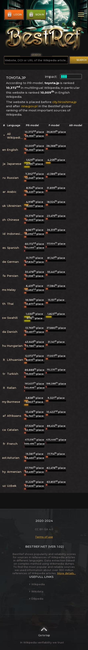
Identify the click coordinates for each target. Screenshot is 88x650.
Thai (10, 304)
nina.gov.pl (29, 106)
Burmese (13, 402)
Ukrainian (14, 206)
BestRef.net (36, 546)
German (13, 262)
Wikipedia (37, 584)
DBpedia (36, 598)
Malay (11, 290)
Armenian (14, 472)
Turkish (12, 374)
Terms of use (44, 536)
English (12, 150)
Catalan (12, 430)
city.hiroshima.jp (64, 102)
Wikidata (36, 591)
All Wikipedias (15, 135)
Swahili (12, 318)
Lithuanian (15, 360)
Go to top (44, 630)
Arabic (11, 192)
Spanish (13, 248)
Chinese (13, 220)
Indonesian (15, 234)
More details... (66, 573)
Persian (12, 276)
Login (14, 14)
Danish (12, 332)
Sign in (36, 14)
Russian (13, 178)
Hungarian (15, 346)
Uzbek (11, 486)
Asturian (13, 458)
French (12, 444)
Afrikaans (14, 416)
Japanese (14, 164)
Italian (11, 388)
